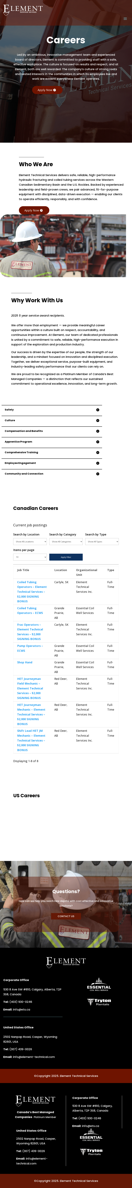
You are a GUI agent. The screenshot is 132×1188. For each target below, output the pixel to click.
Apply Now (45, 90)
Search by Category (66, 538)
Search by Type (102, 538)
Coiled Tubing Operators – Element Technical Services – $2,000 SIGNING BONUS (32, 591)
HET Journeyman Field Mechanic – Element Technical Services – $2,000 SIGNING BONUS (30, 688)
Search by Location (30, 538)
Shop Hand (24, 662)
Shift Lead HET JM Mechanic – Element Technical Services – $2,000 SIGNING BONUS (31, 740)
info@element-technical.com (34, 1057)
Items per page (30, 554)
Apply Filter (66, 557)
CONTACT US (66, 916)
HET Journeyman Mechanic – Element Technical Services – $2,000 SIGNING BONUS (31, 714)
